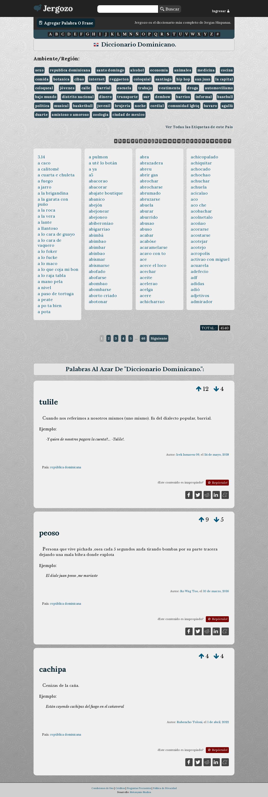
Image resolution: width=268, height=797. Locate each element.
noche (140, 105)
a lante (45, 222)
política (42, 105)
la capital (224, 79)
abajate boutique (106, 193)
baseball (225, 96)
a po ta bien (50, 305)
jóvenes (67, 88)
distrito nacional (78, 96)
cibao (79, 79)
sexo (39, 70)
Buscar (169, 9)
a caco (44, 162)
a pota (44, 311)
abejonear (99, 211)
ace (143, 259)
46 (143, 338)
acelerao (149, 283)
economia (159, 70)
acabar (147, 235)
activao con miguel (210, 259)
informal (204, 96)
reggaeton (119, 79)
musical (61, 105)
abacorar (98, 187)
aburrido (149, 217)
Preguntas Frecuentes (139, 788)
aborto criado (103, 295)
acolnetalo (202, 217)
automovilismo (219, 88)
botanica (61, 79)
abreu (146, 169)
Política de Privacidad (165, 788)
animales (182, 70)
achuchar (200, 180)
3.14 (41, 156)
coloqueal (44, 88)
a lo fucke (48, 257)
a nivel (44, 287)
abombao (98, 283)
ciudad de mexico (128, 114)
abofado (97, 271)
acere (145, 295)
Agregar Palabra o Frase (66, 22)
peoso (49, 532)
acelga (146, 289)
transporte (127, 96)
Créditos (120, 788)
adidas (197, 283)
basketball (83, 105)
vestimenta (169, 88)
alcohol (137, 70)
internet (97, 79)
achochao (200, 174)
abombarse (100, 289)
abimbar (97, 247)
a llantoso (48, 228)
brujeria (122, 105)
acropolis (200, 253)
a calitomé (48, 169)
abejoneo (98, 217)
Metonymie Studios (140, 792)
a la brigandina (53, 193)
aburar (147, 211)
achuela (199, 187)
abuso (146, 229)
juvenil (103, 105)
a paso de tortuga (56, 293)
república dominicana (65, 467)
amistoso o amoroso (70, 114)
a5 (91, 174)
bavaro (210, 105)
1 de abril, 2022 (218, 722)
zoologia (100, 114)
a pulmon (98, 156)
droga (192, 88)
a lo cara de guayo (56, 234)
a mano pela (50, 281)
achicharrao (152, 301)
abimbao (97, 241)
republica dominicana (70, 70)
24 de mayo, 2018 (216, 454)
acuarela (200, 265)
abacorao (98, 180)
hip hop (183, 79)
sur (146, 96)
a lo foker (47, 251)
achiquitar (201, 162)
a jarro (45, 187)
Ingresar (221, 11)
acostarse (201, 235)
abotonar (98, 301)
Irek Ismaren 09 (187, 454)
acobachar (201, 211)
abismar (97, 259)
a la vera (46, 216)
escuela (124, 88)
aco (194, 199)
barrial (103, 88)
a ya (93, 169)
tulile (48, 402)
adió (195, 289)
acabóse (148, 241)
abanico (97, 199)
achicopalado (204, 156)
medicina (206, 70)
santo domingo (110, 70)
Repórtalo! (217, 482)
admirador (202, 301)
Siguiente (159, 338)
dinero (105, 96)
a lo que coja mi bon (58, 269)
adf (194, 277)
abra (144, 156)
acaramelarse (154, 247)
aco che (198, 205)
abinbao (97, 253)
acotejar (199, 241)
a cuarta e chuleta (56, 174)
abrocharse (151, 187)
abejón (95, 205)
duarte (41, 114)
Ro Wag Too (189, 591)
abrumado (150, 193)
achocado (200, 169)
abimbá (96, 235)
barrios (183, 96)
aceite (146, 277)
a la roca (46, 210)
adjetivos (200, 295)
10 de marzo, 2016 (216, 591)
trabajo (145, 88)
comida (42, 79)
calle (85, 88)
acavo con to (153, 253)
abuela (146, 205)
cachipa (52, 669)
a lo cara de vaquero (50, 243)
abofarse (98, 277)
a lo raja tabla (52, 275)
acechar (148, 271)
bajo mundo (46, 96)
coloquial (142, 79)
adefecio (199, 271)
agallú (227, 105)
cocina (227, 70)
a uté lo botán (103, 162)
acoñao (198, 223)
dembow (162, 96)
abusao (147, 223)
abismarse (99, 265)
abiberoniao (101, 223)
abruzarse (150, 199)
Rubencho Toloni (189, 722)
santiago (163, 79)
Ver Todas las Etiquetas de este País (199, 127)
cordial (157, 105)
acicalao (199, 193)
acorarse (200, 229)
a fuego (45, 180)
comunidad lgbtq (183, 105)
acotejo (198, 247)
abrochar (149, 180)
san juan (202, 79)
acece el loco (153, 265)
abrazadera (151, 162)
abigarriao (99, 229)
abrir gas (149, 174)
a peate (45, 299)
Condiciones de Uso (102, 788)
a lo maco (48, 263)
